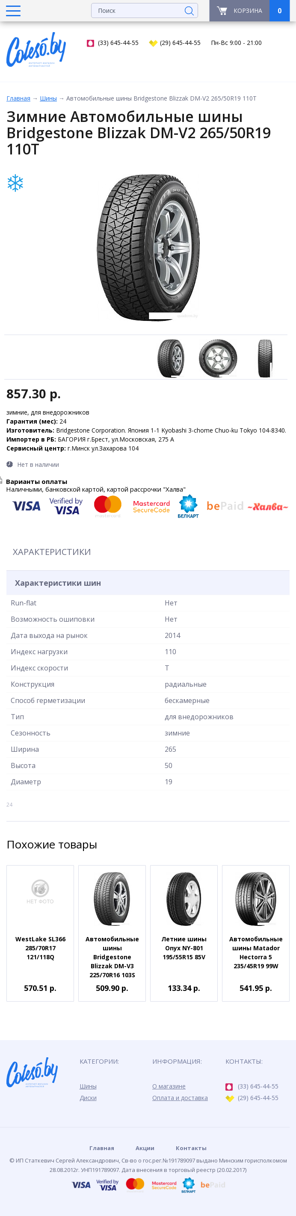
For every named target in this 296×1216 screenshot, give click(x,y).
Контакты (191, 1148)
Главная (18, 98)
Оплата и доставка (180, 1098)
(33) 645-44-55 (113, 43)
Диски (88, 1098)
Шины (48, 98)
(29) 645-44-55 (175, 43)
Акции (145, 1148)
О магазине (169, 1086)
